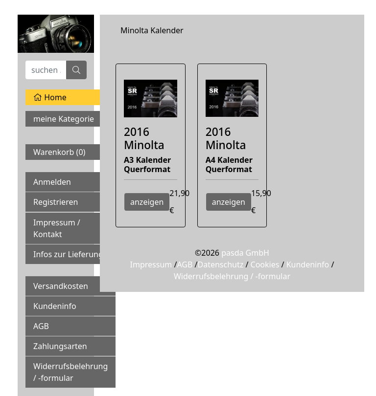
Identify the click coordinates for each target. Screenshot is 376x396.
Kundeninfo (54, 306)
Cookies (265, 264)
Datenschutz (220, 264)
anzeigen (147, 202)
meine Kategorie (63, 118)
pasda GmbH (245, 252)
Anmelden (52, 181)
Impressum (151, 264)
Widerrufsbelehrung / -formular (70, 372)
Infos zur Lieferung (68, 254)
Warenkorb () (59, 152)
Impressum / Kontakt (56, 228)
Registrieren (55, 202)
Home (50, 97)
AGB (41, 326)
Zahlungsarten (60, 346)
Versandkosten (60, 286)
